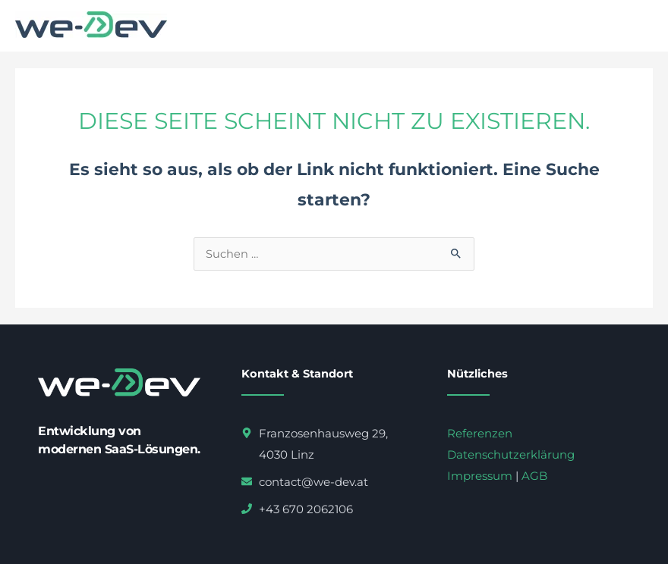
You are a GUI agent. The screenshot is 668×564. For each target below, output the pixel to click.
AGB (534, 475)
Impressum (479, 475)
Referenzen (479, 433)
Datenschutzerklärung (511, 454)
